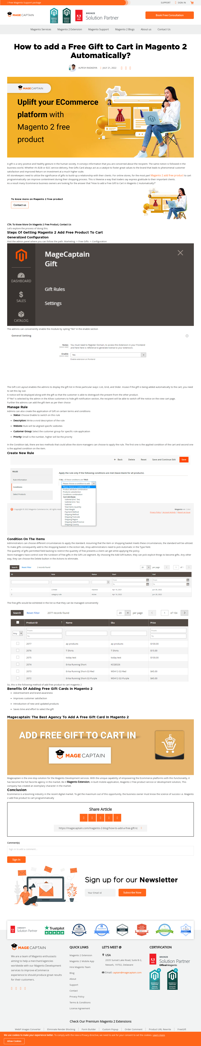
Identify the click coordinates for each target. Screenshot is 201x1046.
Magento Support (98, 29)
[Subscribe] (132, 892)
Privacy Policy (77, 996)
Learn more (159, 1035)
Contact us (20, 205)
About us (146, 29)
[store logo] (28, 14)
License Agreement (80, 1008)
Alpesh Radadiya (87, 67)
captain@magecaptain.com (127, 972)
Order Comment (133, 1029)
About (73, 978)
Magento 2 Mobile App (82, 961)
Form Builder (89, 1029)
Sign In (182, 2)
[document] (101, 1039)
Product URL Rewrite (160, 1029)
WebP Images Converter (28, 1029)
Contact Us (164, 29)
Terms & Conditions (80, 1002)
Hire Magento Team (80, 967)
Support (166, 2)
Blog (72, 972)
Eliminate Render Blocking (61, 1029)
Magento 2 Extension (69, 29)
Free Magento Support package (25, 2)
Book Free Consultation (170, 15)
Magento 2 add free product (167, 175)
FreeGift (182, 1029)
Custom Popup (110, 1029)
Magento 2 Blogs (125, 29)
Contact (74, 990)
